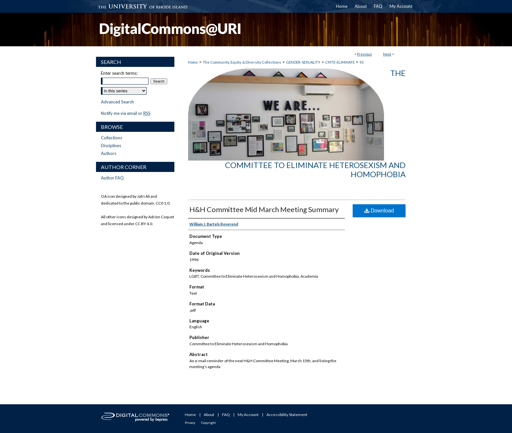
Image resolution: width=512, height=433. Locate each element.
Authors (108, 153)
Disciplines (111, 145)
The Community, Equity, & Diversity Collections (242, 62)
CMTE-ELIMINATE (340, 62)
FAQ (226, 414)
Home (193, 62)
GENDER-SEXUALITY (303, 62)
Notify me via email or (126, 113)
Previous (364, 54)
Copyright (208, 423)
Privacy (190, 423)
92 (361, 62)
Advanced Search (117, 101)
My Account (248, 414)
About (209, 414)
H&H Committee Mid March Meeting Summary (264, 209)
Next (387, 54)
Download (379, 210)
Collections (111, 137)
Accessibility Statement (286, 414)
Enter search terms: (119, 73)
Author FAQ (112, 177)
